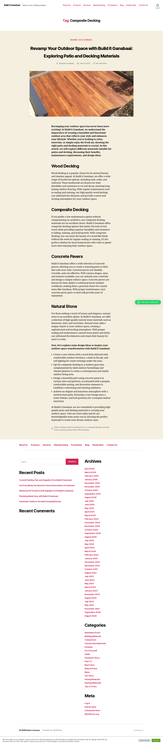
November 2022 (93, 602)
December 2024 (93, 530)
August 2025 (91, 505)
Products (77, 5)
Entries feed (91, 714)
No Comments (101, 71)
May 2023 (90, 591)
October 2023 (92, 577)
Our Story (90, 683)
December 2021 (93, 616)
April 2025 (90, 519)
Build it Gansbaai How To (77, 435)
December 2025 (93, 491)
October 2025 (92, 498)
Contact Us (143, 5)
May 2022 (90, 613)
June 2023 (90, 587)
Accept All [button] (156, 740)
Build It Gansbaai (60, 435)
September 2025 (93, 501)
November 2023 (93, 573)
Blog (122, 5)
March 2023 (91, 595)
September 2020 (93, 620)
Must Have (90, 672)
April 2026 (90, 476)
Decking (73, 40)
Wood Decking (84, 438)
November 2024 (93, 534)
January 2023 (92, 598)
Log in (88, 711)
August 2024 (91, 544)
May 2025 (90, 516)
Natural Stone (72, 438)
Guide (88, 662)
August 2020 (91, 623)
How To (88, 669)
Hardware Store (93, 665)
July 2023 (90, 584)
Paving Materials (93, 687)
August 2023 (91, 580)
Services (87, 5)
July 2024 (90, 548)
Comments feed (93, 718)
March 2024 (91, 559)
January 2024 (92, 566)
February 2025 (92, 526)
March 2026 (91, 480)
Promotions (112, 5)
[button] (148, 302)
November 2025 (93, 494)
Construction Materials (97, 651)
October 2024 (92, 537)
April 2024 (90, 555)
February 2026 (92, 483)
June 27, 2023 (84, 71)
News (88, 680)
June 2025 (90, 512)
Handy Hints (131, 5)
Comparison (91, 647)
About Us (67, 5)
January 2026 (92, 487)
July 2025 (90, 508)
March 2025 (91, 523)
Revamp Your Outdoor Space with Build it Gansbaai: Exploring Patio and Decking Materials (81, 55)
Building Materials (94, 644)
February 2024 (92, 562)
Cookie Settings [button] (144, 740)
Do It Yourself (86, 40)
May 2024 (90, 552)
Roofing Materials (94, 690)
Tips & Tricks (91, 694)
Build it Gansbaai (13, 5)
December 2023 (93, 570)
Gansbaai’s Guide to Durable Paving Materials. (43, 519)
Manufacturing (99, 5)
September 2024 (93, 541)
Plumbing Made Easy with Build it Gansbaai (41, 513)
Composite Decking (95, 435)
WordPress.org (92, 721)
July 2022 (90, 609)
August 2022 (91, 605)
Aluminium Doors (94, 640)
